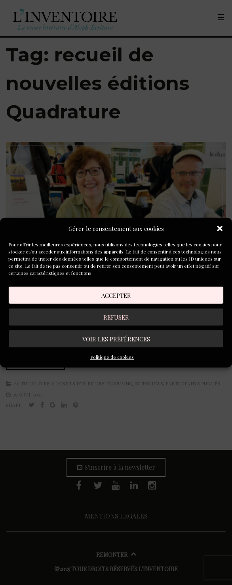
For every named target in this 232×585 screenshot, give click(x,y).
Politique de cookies (112, 357)
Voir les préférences (116, 339)
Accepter (116, 295)
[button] (220, 228)
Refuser (116, 317)
